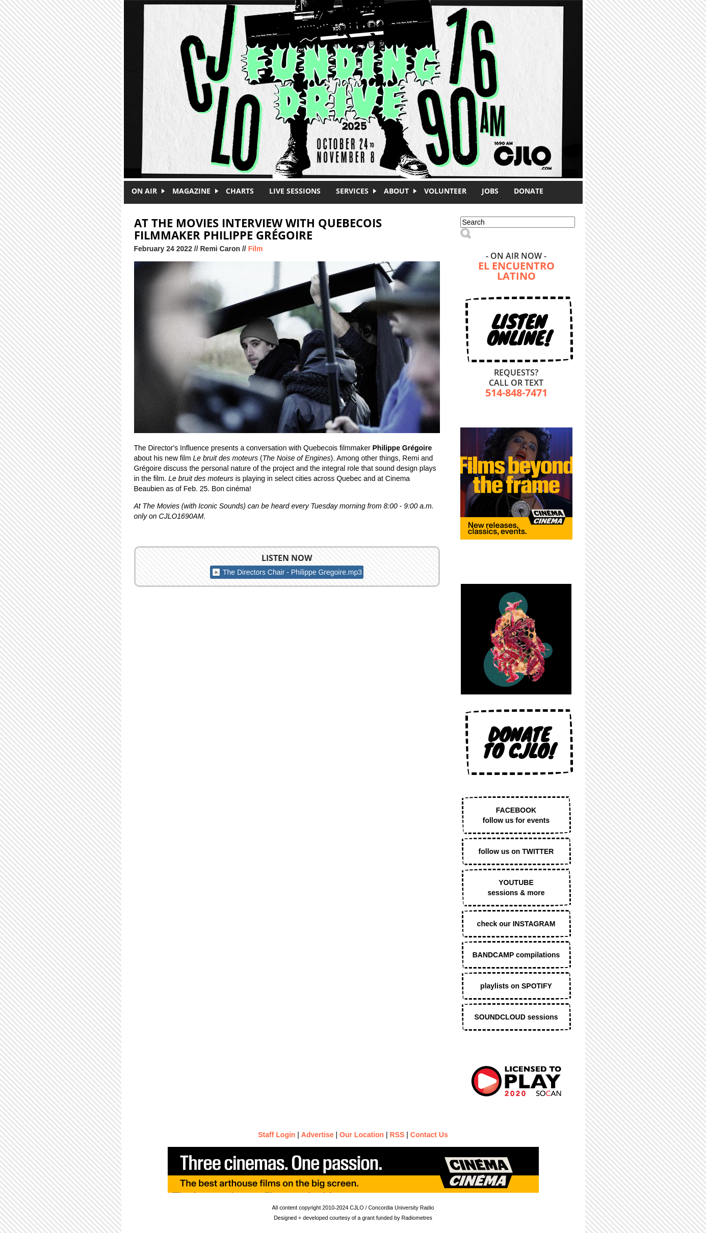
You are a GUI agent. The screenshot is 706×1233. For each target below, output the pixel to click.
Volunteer (445, 191)
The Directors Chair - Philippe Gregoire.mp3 (292, 572)
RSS (397, 1135)
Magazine (191, 191)
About (396, 191)
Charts (240, 191)
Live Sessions (295, 191)
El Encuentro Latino (516, 272)
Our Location (361, 1135)
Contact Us (429, 1135)
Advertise (317, 1135)
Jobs (490, 191)
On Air (144, 191)
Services (352, 191)
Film (255, 249)
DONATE (528, 191)
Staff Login (276, 1135)
